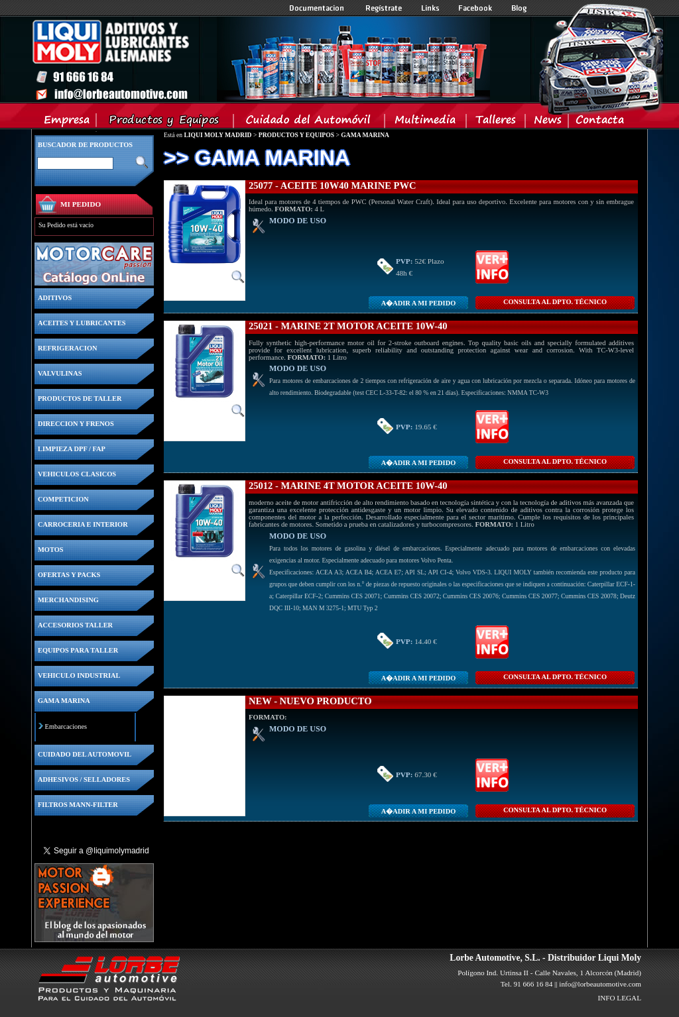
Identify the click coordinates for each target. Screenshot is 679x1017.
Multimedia (426, 122)
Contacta (599, 122)
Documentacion (318, 8)
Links (430, 8)
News (547, 122)
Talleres (496, 122)
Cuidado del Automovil (310, 122)
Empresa (67, 122)
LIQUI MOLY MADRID (217, 134)
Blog (519, 8)
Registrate (384, 8)
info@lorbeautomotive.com (600, 984)
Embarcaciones (66, 726)
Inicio (260, 59)
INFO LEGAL (619, 998)
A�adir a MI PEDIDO (418, 303)
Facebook (475, 8)
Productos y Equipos (165, 122)
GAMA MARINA (365, 134)
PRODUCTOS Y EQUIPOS (296, 134)
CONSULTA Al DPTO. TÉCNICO (555, 301)
